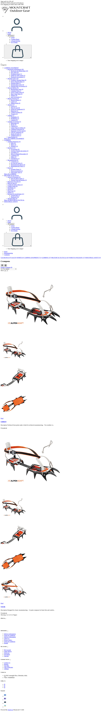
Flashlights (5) (15, 117)
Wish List (6, 653)
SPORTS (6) (20, 257)
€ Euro (13, 37)
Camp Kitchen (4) (12, 137)
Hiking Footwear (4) (13, 98)
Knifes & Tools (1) (16, 134)
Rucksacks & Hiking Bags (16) (19, 71)
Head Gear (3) (11, 191)
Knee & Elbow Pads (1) (17, 178)
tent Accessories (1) (16, 97)
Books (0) (13, 124)
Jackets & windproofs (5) (18, 109)
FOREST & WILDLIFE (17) (77, 257)
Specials (6, 656)
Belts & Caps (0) (12, 183)
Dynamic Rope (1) (16, 169)
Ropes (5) (10, 168)
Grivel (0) (14, 257)
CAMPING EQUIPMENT (11, 68)
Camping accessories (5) (14, 121)
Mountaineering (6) (13, 160)
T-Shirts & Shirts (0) (16, 112)
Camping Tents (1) (16, 91)
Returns (6, 664)
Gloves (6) (10, 189)
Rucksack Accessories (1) (18, 77)
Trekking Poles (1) (16, 135)
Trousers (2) (14, 114)
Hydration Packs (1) (16, 74)
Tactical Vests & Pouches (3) (19, 180)
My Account (7, 650)
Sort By (3, 269)
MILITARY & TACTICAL (11, 175)
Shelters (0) (14, 95)
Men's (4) (13, 144)
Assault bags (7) (15, 195)
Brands (6, 643)
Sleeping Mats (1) (16, 83)
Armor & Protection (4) (14, 177)
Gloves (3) (14, 106)
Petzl (2, 418)
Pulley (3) (13, 157)
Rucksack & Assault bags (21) (16, 194)
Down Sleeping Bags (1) (17, 81)
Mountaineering (8, 253)
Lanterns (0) (14, 120)
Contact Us (7, 662)
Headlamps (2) (15, 118)
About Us (6, 638)
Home (5, 251)
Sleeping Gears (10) (13, 78)
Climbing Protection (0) (17, 129)
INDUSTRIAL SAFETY (11, 201)
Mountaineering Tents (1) (18, 166)
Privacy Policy (8, 640)
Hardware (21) (12, 148)
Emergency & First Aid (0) (18, 131)
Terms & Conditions (9, 635)
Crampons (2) (14, 161)
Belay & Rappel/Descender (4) (19, 154)
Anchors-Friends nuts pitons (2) (19, 151)
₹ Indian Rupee (15, 39)
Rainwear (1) (14, 111)
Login (9, 34)
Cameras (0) (14, 126)
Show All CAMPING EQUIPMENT (14, 138)
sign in (9, 32)
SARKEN (3, 421)
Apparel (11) (11, 104)
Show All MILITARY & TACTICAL (14, 200)
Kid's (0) (13, 143)
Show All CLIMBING (10, 174)
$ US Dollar (14, 42)
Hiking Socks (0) (15, 103)
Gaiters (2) (14, 101)
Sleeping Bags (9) (12, 198)
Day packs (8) (15, 72)
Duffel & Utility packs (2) (18, 75)
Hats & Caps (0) (15, 108)
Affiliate (6, 669)
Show (2, 270)
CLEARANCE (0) (6, 257)
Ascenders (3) (15, 152)
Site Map (6, 666)
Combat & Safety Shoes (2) (15, 184)
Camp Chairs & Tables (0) (18, 128)
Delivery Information (10, 634)
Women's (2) (14, 146)
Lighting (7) (11, 115)
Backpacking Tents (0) (17, 89)
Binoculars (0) (15, 123)
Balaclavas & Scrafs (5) (14, 181)
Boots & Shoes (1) (16, 100)
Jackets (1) (10, 192)
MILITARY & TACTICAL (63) (60, 257)
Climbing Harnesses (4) (14, 141)
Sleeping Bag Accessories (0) (19, 86)
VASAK (3, 606)
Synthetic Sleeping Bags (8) (18, 80)
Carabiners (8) (15, 155)
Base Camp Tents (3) (16, 94)
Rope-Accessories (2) (17, 171)
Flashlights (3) (11, 188)
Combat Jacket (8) (13, 186)
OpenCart (10, 710)
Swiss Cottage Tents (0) (17, 92)
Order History (8, 651)
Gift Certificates (8, 667)
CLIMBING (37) (46, 257)
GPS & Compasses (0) (17, 132)
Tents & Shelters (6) (13, 88)
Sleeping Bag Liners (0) (17, 84)
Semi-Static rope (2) (16, 172)
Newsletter (7, 654)
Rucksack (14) (15, 197)
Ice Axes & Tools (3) (16, 163)
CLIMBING (7, 140)
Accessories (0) (15, 149)
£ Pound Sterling (15, 41)
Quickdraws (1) (15, 158)
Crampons (7, 254)
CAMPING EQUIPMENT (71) (32, 257)
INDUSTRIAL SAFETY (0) (93, 257)
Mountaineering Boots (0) (18, 164)
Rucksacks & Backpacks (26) (16, 69)
